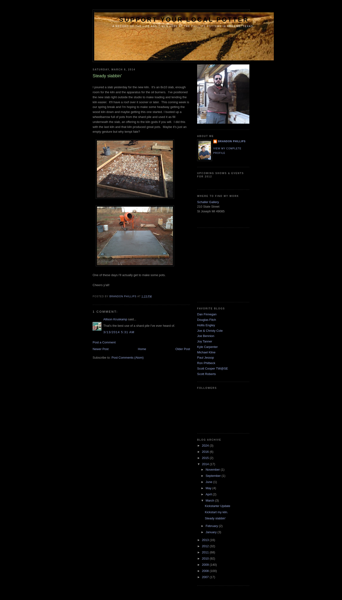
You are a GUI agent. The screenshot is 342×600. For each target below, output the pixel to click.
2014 (206, 464)
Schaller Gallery (208, 202)
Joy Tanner (204, 341)
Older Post (183, 349)
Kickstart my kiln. (216, 512)
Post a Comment (104, 342)
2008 (206, 571)
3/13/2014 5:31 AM (118, 332)
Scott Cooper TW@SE (212, 368)
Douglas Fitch (206, 320)
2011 (206, 552)
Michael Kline (206, 352)
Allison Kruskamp (115, 319)
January (212, 532)
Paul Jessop (205, 357)
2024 (206, 445)
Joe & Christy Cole (210, 330)
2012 (206, 546)
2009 (206, 564)
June (209, 482)
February (212, 526)
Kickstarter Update (217, 506)
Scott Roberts (206, 374)
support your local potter (184, 19)
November (213, 469)
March (210, 500)
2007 (206, 577)
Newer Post (101, 349)
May (209, 488)
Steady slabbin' (215, 518)
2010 (206, 558)
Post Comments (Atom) (128, 357)
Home (142, 349)
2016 (206, 452)
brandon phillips (232, 141)
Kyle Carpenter (207, 347)
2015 (206, 458)
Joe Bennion (205, 336)
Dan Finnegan (207, 314)
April (209, 494)
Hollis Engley (206, 325)
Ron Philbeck (206, 363)
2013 (206, 540)
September (214, 476)
